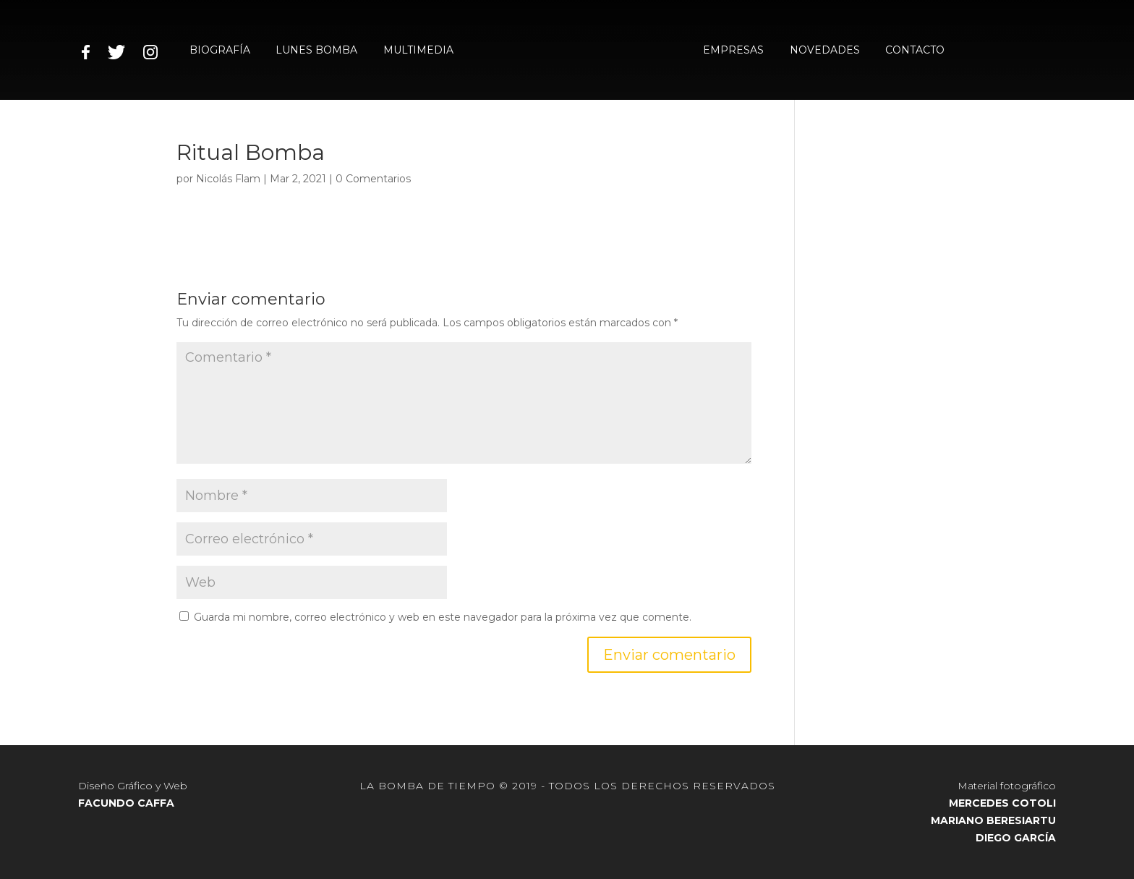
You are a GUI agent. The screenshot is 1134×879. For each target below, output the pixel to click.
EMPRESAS (733, 50)
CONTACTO (915, 50)
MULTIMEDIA (418, 50)
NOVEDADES (825, 50)
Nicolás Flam (228, 178)
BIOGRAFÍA (219, 50)
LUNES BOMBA (316, 50)
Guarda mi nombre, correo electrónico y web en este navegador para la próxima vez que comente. (442, 617)
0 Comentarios (373, 178)
